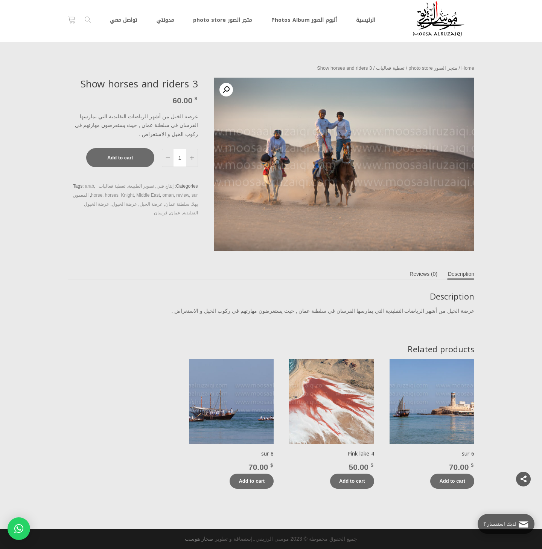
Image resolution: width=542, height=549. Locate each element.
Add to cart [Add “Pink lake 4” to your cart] (352, 481)
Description (461, 274)
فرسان (160, 213)
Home (467, 68)
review (182, 195)
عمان (175, 213)
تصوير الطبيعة (141, 186)
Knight (127, 195)
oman (168, 195)
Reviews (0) (423, 274)
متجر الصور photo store (432, 68)
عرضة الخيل (151, 204)
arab (89, 186)
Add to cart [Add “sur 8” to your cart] (252, 481)
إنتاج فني (165, 186)
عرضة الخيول (124, 204)
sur (195, 195)
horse (96, 195)
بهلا (195, 204)
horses (112, 195)
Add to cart (120, 158)
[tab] (461, 274)
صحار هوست (199, 539)
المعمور (81, 195)
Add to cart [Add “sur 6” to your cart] (452, 481)
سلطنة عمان (177, 204)
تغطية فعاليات (390, 68)
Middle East (148, 195)
